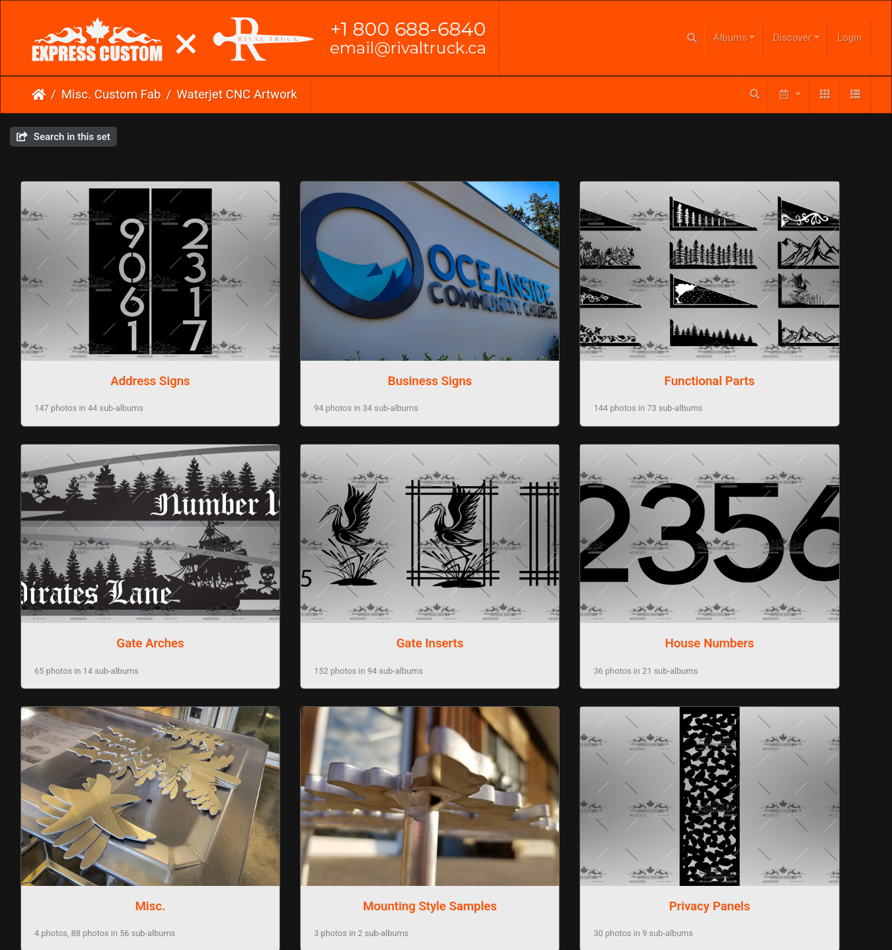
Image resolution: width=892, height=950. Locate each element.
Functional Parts (554, 338)
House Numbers (337, 558)
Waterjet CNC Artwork (236, 94)
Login (849, 38)
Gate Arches (772, 338)
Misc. (555, 558)
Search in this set (63, 137)
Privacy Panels (119, 777)
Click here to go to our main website (446, 872)
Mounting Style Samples (773, 558)
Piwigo (473, 857)
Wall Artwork (554, 777)
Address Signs (119, 338)
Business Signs (337, 338)
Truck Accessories (337, 777)
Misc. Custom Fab (111, 94)
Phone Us (472, 897)
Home (39, 94)
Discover (792, 38)
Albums (730, 38)
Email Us (418, 897)
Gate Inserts (119, 558)
